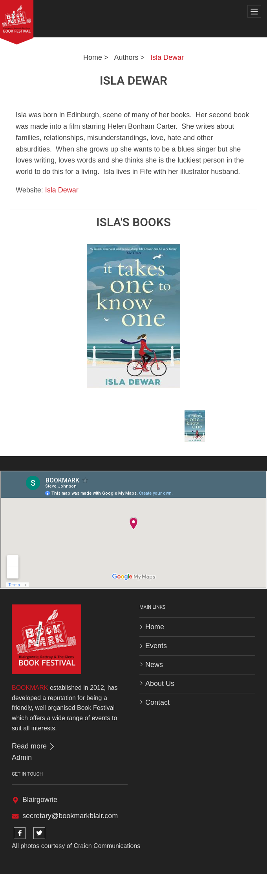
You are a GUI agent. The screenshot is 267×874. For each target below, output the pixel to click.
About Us (159, 683)
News (154, 665)
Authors (126, 57)
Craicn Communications (106, 846)
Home (92, 57)
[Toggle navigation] (254, 11)
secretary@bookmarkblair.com (70, 816)
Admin (22, 757)
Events (156, 646)
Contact (157, 702)
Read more (34, 746)
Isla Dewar (167, 57)
